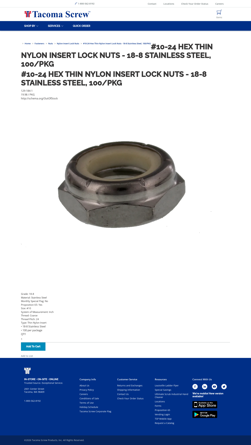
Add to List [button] (27, 355)
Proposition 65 (162, 410)
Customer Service (127, 379)
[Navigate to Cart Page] (219, 14)
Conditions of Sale (89, 398)
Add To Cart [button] (33, 346)
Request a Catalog (164, 423)
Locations (168, 3)
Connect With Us (202, 379)
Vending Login (162, 414)
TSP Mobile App (163, 418)
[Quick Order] (81, 26)
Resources (161, 379)
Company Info (88, 379)
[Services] (53, 26)
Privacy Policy (87, 389)
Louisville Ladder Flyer (167, 385)
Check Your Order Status (194, 3)
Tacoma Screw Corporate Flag (95, 411)
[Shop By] (29, 26)
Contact (152, 3)
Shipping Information (128, 389)
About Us (84, 385)
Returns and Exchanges (129, 385)
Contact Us (123, 394)
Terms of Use (87, 402)
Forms (158, 405)
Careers (219, 3)
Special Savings (163, 389)
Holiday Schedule (89, 407)
